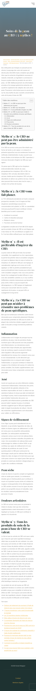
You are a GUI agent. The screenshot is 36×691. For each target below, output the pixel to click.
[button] (30, 100)
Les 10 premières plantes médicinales (16, 615)
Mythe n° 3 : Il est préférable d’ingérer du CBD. (18, 110)
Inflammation (10, 116)
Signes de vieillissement (14, 120)
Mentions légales (18, 682)
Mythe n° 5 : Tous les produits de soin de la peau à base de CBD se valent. (17, 127)
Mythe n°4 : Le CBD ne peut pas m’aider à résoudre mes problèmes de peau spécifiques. (18, 113)
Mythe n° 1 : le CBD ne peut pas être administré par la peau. (15, 104)
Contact (18, 678)
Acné (8, 118)
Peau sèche (10, 122)
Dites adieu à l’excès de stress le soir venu (17, 618)
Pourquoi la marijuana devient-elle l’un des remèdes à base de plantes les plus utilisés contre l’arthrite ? (17, 638)
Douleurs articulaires (13, 124)
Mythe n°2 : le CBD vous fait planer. (14, 107)
